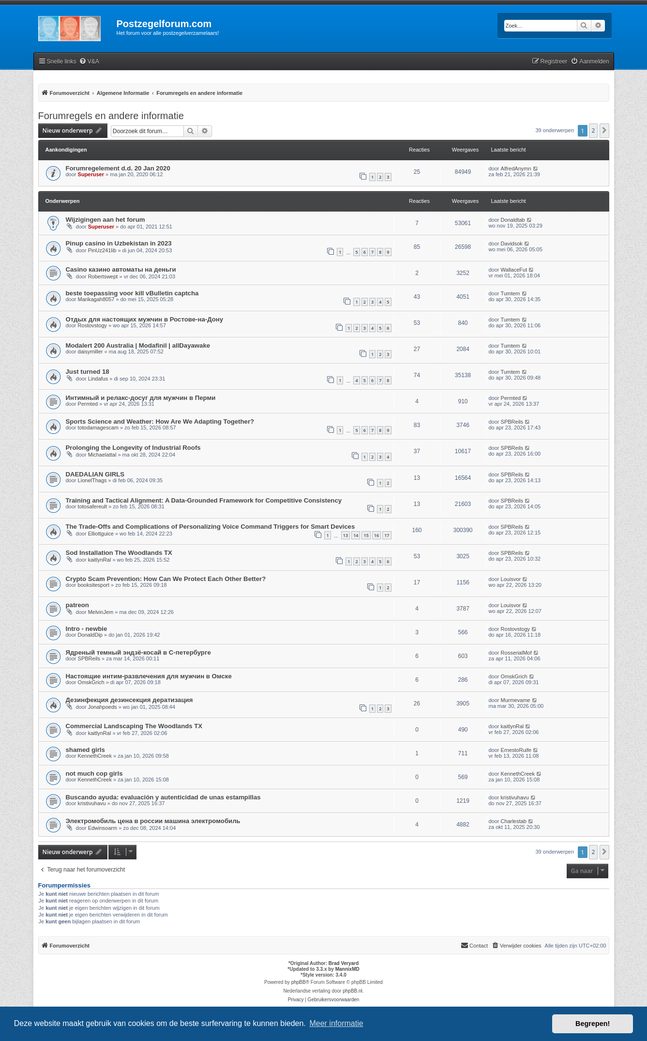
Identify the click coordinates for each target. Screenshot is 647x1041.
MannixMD (347, 969)
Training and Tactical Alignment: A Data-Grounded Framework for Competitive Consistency (204, 500)
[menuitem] (89, 61)
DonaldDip (90, 635)
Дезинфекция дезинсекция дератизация (129, 700)
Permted (88, 404)
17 (386, 535)
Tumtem (510, 293)
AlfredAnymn (516, 168)
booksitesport (93, 585)
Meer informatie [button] (336, 1023)
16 (376, 535)
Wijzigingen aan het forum (105, 219)
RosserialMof (516, 653)
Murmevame (515, 700)
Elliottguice (101, 533)
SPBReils (512, 422)
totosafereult (92, 506)
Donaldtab (513, 220)
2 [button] (593, 130)
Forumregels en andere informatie (111, 116)
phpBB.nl (352, 991)
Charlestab (514, 821)
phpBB (298, 982)
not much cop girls (94, 773)
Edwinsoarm (103, 828)
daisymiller (90, 351)
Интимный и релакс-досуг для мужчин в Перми (141, 397)
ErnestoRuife (516, 750)
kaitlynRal (99, 560)
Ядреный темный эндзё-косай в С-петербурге (138, 652)
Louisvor (511, 579)
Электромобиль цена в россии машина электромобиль (153, 821)
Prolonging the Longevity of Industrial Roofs (133, 447)
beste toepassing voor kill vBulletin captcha (132, 293)
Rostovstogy (92, 325)
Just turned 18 (87, 371)
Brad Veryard (344, 963)
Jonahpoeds (102, 707)
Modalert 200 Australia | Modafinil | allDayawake (138, 345)
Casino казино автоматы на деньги (121, 269)
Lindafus (98, 379)
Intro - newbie (86, 628)
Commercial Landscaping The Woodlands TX (134, 726)
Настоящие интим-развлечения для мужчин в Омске (149, 676)
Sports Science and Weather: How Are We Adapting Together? (160, 421)
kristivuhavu (92, 803)
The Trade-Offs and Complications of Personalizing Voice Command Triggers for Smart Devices (210, 526)
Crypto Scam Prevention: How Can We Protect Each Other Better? (166, 578)
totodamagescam (98, 427)
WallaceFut (514, 270)
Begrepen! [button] (592, 1023)
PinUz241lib (102, 250)
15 (365, 535)
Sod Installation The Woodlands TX (119, 552)
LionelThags (92, 480)
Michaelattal (102, 455)
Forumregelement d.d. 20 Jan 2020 (118, 168)
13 (345, 535)
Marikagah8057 (96, 299)
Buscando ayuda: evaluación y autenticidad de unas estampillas (163, 797)
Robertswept (103, 276)
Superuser (91, 174)
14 (355, 535)
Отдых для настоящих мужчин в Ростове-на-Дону (145, 319)
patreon (77, 605)
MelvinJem (101, 612)
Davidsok (512, 243)
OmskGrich (91, 682)
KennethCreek (95, 756)
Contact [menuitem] (474, 945)
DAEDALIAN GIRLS (95, 474)
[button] (604, 130)
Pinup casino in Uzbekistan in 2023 (119, 243)
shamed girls (85, 749)
